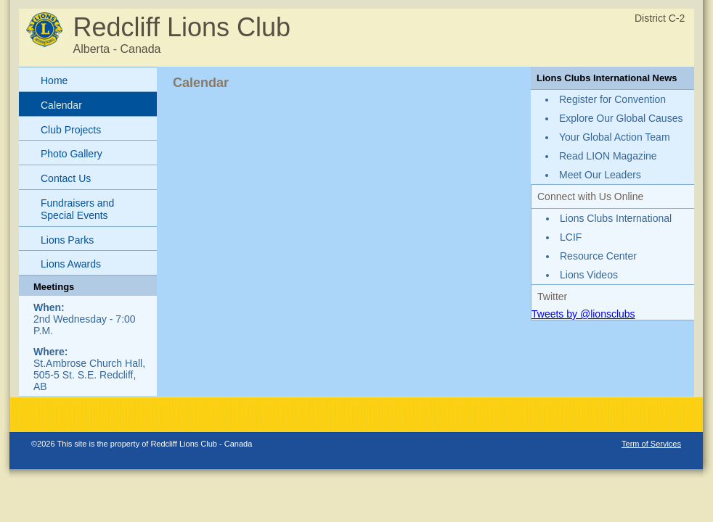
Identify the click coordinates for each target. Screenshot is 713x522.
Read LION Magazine (608, 156)
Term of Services (651, 443)
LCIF (571, 237)
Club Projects (71, 130)
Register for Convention (612, 99)
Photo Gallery (71, 154)
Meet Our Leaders (600, 175)
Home (54, 80)
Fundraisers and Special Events (77, 209)
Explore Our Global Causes (621, 118)
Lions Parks (67, 240)
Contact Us (66, 178)
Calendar (61, 105)
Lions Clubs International (616, 218)
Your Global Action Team (614, 137)
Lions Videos (589, 275)
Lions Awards (71, 264)
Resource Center (598, 256)
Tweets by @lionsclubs (583, 314)
